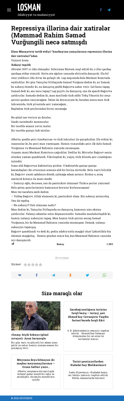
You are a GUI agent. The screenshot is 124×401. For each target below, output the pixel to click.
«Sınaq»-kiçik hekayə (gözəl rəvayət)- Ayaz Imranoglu (29, 336)
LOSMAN (29, 8)
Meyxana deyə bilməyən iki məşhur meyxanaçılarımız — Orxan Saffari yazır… (36, 363)
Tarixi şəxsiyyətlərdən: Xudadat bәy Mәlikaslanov (88, 363)
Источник (62, 257)
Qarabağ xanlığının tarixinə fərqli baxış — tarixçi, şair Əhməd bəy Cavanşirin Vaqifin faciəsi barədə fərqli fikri (88, 315)
